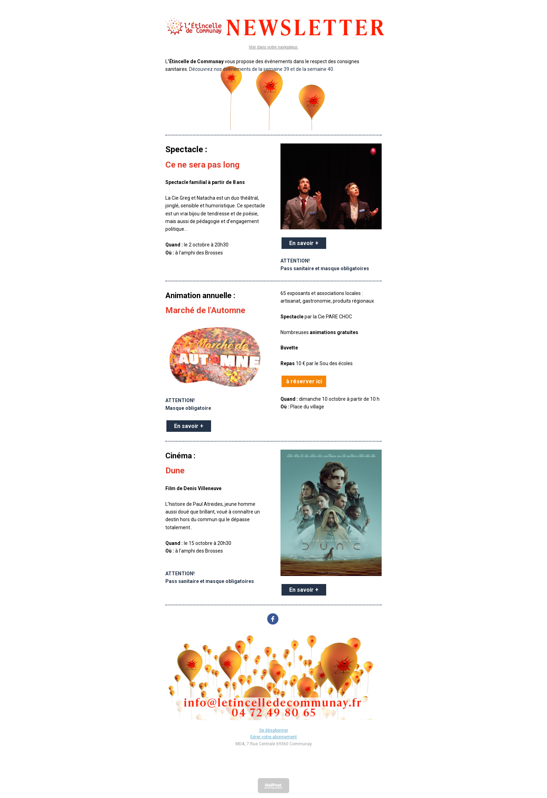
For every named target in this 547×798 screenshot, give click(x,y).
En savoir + (304, 243)
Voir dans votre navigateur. (273, 47)
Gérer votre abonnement (273, 736)
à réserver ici (304, 381)
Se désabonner (273, 730)
